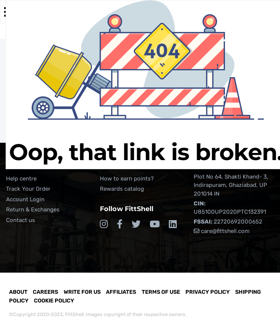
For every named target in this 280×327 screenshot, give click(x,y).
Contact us (20, 220)
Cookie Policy (54, 301)
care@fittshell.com (221, 231)
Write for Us (82, 292)
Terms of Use (161, 292)
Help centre (21, 178)
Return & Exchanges (33, 209)
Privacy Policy (207, 292)
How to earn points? (127, 178)
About (18, 292)
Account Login (25, 199)
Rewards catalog (122, 188)
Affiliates (121, 292)
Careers (45, 292)
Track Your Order (28, 188)
